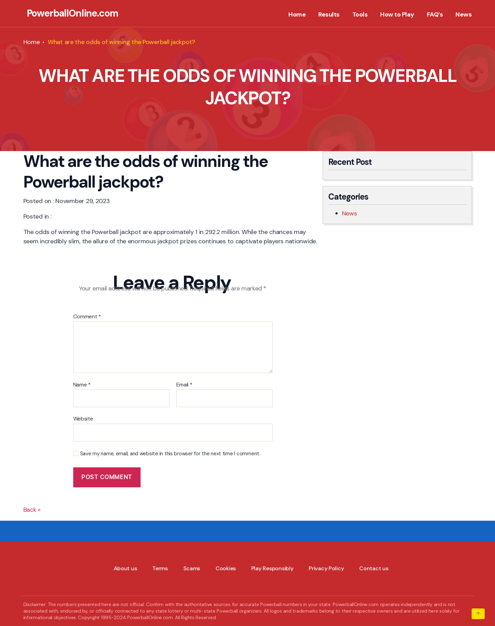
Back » (32, 510)
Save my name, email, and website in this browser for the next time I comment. (170, 453)
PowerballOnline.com (72, 13)
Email (184, 385)
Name (82, 385)
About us (125, 568)
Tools (360, 15)
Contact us (373, 568)
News (463, 15)
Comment (87, 317)
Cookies (226, 568)
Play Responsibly (272, 568)
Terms (160, 568)
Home (297, 15)
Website (83, 418)
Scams (191, 568)
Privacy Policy (326, 568)
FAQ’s (435, 15)
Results (329, 15)
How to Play (397, 15)
